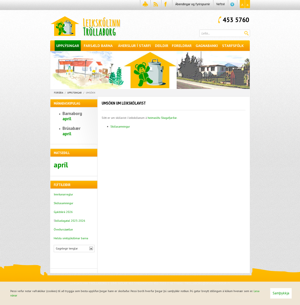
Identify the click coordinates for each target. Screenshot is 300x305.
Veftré (220, 4)
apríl (66, 118)
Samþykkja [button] (281, 293)
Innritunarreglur (63, 194)
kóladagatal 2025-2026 (70, 221)
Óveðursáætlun (63, 229)
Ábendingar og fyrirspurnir (192, 4)
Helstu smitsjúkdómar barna (71, 238)
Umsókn (90, 92)
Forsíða (58, 92)
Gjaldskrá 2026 (63, 212)
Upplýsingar (74, 92)
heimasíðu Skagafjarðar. (162, 118)
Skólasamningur (120, 126)
